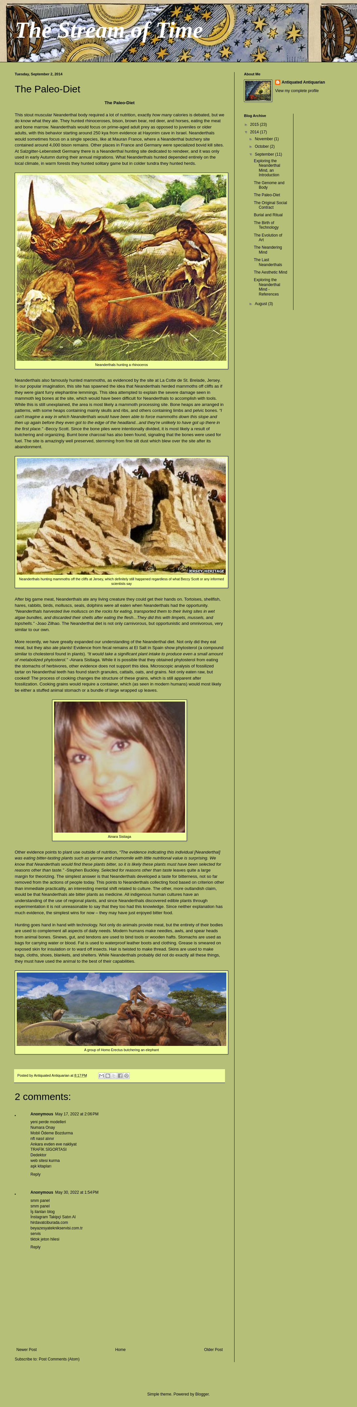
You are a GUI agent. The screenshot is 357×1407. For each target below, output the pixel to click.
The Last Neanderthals (268, 262)
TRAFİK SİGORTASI (48, 1149)
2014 (255, 132)
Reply (35, 1174)
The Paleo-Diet (267, 195)
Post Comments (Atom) (59, 1359)
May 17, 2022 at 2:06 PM (76, 1114)
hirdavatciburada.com (49, 1222)
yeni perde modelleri (48, 1122)
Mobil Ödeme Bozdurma (51, 1133)
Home (120, 1349)
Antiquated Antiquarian (303, 82)
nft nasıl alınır (42, 1138)
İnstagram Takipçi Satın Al (53, 1217)
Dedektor (38, 1155)
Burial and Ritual (268, 215)
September (265, 154)
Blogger (202, 1394)
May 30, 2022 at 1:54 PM (76, 1192)
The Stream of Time (109, 30)
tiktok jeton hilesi (44, 1239)
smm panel (40, 1200)
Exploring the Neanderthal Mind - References (267, 287)
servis (35, 1233)
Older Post (213, 1349)
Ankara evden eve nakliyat (53, 1144)
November (264, 139)
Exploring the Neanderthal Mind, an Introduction (267, 168)
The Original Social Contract (270, 205)
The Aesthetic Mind (270, 272)
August (261, 303)
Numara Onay (42, 1127)
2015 (255, 124)
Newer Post (26, 1349)
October (262, 146)
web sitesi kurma (45, 1160)
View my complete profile (297, 90)
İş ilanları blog (42, 1211)
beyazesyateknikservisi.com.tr (56, 1228)
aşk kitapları (40, 1166)
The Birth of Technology (266, 225)
